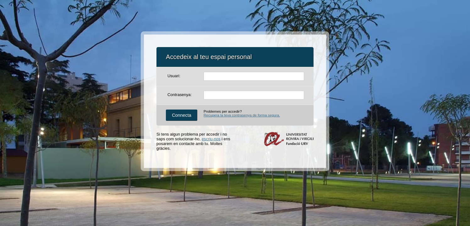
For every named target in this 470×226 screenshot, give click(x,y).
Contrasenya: (179, 94)
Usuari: (173, 75)
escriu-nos (211, 139)
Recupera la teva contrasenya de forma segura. (242, 115)
